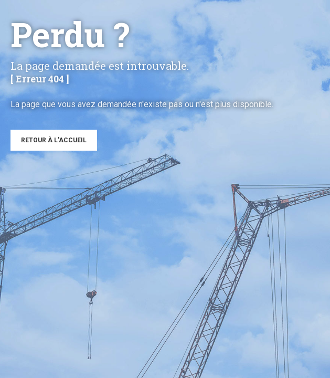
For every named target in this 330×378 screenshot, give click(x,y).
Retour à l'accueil (54, 140)
